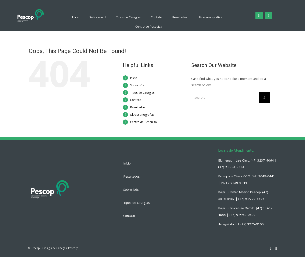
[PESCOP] (30, 9)
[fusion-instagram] (259, 15)
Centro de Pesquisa (143, 122)
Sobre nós (137, 85)
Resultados (137, 107)
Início (133, 78)
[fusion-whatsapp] (268, 15)
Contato (135, 100)
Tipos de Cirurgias (142, 93)
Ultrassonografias (142, 115)
